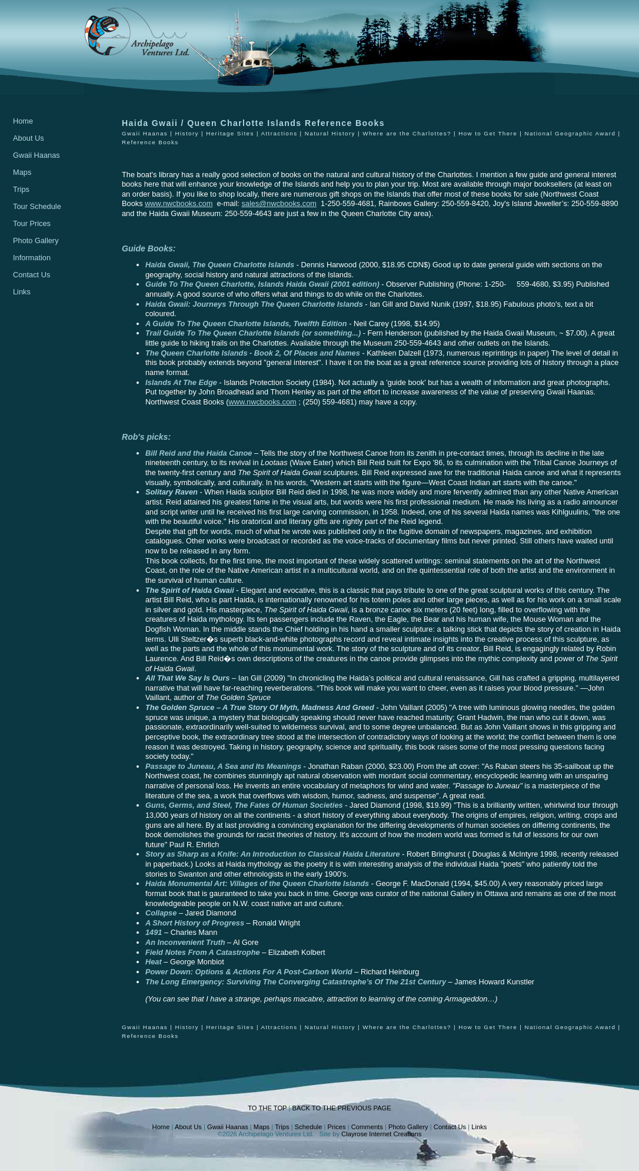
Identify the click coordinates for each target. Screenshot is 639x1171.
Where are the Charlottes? (406, 133)
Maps (22, 172)
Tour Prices (32, 223)
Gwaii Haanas (36, 155)
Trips (21, 189)
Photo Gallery (36, 240)
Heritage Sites (230, 133)
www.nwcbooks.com (178, 203)
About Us (28, 138)
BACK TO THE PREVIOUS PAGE (341, 1108)
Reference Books (150, 142)
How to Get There (487, 133)
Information (32, 257)
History (186, 133)
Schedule (308, 1126)
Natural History (330, 133)
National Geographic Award (569, 133)
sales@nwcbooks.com (279, 203)
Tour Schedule (37, 206)
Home (23, 121)
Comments (367, 1126)
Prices (337, 1126)
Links (22, 291)
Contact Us (31, 274)
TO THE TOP (267, 1108)
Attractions (279, 133)
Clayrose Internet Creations (381, 1133)
